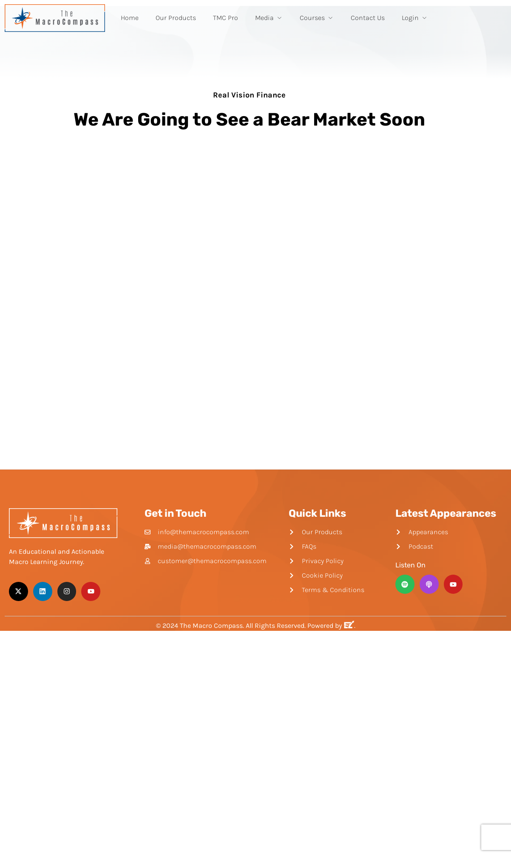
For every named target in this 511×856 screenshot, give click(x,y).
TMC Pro (225, 18)
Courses (317, 18)
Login (415, 18)
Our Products (176, 18)
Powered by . (331, 625)
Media (269, 18)
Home (130, 18)
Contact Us (368, 18)
